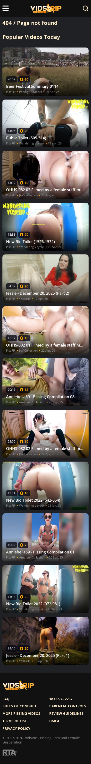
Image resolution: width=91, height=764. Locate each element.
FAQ (5, 699)
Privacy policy (16, 728)
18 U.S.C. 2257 (61, 699)
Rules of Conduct (19, 706)
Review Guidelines (66, 713)
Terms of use (14, 721)
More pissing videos (21, 713)
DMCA (54, 721)
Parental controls (67, 706)
